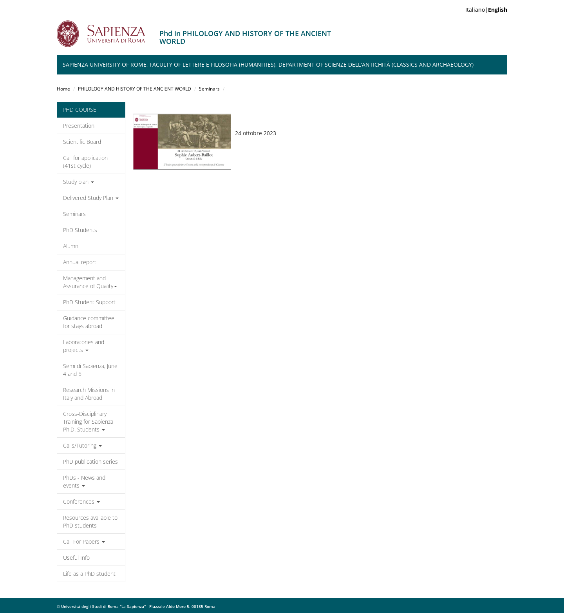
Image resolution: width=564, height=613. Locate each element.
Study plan (78, 181)
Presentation (78, 125)
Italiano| (486, 9)
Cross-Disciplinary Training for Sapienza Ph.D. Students (88, 421)
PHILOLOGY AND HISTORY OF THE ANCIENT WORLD (134, 88)
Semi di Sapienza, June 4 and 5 (90, 369)
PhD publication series (90, 461)
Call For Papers (84, 541)
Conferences (81, 501)
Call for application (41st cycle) (85, 161)
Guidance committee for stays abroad (88, 322)
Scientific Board (82, 141)
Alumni (71, 246)
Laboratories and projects (83, 346)
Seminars (209, 88)
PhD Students (80, 230)
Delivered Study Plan (91, 197)
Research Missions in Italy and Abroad (89, 393)
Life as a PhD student (89, 573)
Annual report (79, 262)
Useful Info (76, 557)
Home (63, 88)
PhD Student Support (89, 302)
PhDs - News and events (84, 481)
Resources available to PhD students (90, 521)
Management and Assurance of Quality (90, 282)
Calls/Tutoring (82, 445)
